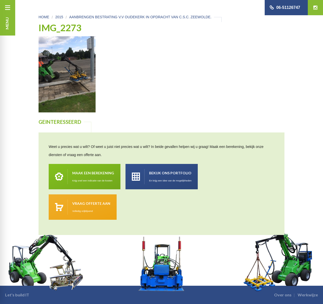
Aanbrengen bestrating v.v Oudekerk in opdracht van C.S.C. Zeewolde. (140, 17)
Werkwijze (308, 294)
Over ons (283, 294)
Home (44, 17)
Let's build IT (17, 294)
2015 (59, 17)
